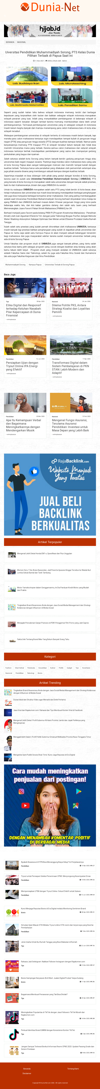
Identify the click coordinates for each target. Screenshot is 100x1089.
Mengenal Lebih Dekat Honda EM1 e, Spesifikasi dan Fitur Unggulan (44, 553)
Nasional (55, 302)
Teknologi (30, 673)
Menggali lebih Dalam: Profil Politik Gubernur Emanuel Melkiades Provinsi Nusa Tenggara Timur (52, 737)
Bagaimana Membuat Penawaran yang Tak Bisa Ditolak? (44, 994)
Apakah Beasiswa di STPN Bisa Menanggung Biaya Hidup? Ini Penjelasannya (52, 862)
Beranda (26, 1069)
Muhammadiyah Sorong (66, 179)
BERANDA (10, 42)
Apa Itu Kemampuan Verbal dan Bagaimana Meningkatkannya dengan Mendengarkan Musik (23, 425)
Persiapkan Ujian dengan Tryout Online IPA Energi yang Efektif (22, 366)
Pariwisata (31, 668)
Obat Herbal (19, 668)
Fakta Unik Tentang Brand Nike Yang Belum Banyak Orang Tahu (43, 639)
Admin (64, 61)
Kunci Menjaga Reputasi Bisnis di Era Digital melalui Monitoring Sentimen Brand (53, 909)
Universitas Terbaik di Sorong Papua (59, 265)
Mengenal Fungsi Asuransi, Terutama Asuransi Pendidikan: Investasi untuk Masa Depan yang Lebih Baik (70, 425)
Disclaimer (27, 1073)
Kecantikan (43, 668)
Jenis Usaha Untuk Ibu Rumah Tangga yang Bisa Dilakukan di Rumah (49, 942)
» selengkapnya (11, 319)
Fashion (8, 668)
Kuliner (52, 668)
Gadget (69, 668)
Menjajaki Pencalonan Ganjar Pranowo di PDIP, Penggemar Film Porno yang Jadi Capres (53, 623)
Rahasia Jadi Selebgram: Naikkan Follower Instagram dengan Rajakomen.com (53, 962)
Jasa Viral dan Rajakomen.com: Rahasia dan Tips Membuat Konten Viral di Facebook (48, 710)
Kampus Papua (43, 233)
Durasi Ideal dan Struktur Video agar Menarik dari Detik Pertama (39, 700)
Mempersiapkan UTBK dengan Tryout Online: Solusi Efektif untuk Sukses (51, 891)
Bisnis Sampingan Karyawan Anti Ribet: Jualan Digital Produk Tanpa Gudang (52, 978)
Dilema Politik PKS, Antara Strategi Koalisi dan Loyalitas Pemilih (71, 309)
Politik (61, 668)
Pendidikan (10, 359)
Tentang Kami (73, 1069)
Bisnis (40, 673)
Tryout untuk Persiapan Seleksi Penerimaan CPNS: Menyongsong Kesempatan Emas (56, 876)
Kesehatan (86, 668)
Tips (7, 302)
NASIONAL (21, 42)
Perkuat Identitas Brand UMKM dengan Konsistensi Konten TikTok (48, 1030)
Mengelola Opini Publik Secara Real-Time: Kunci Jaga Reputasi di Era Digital (44, 755)
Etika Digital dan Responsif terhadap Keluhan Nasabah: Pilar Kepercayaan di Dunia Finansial (23, 310)
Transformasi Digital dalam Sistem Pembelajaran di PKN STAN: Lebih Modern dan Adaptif (70, 368)
